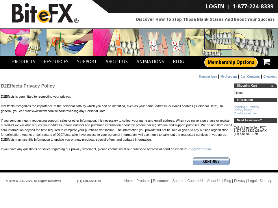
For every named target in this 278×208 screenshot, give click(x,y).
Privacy (239, 181)
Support (87, 61)
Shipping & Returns (246, 107)
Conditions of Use (245, 113)
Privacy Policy (243, 110)
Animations (150, 61)
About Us (116, 61)
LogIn (215, 7)
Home (129, 181)
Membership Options (231, 62)
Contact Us (195, 181)
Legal (252, 181)
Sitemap (266, 181)
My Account (228, 76)
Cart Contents (250, 76)
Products (23, 61)
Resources (56, 61)
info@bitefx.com (199, 149)
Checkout (270, 76)
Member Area (208, 76)
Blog (178, 61)
